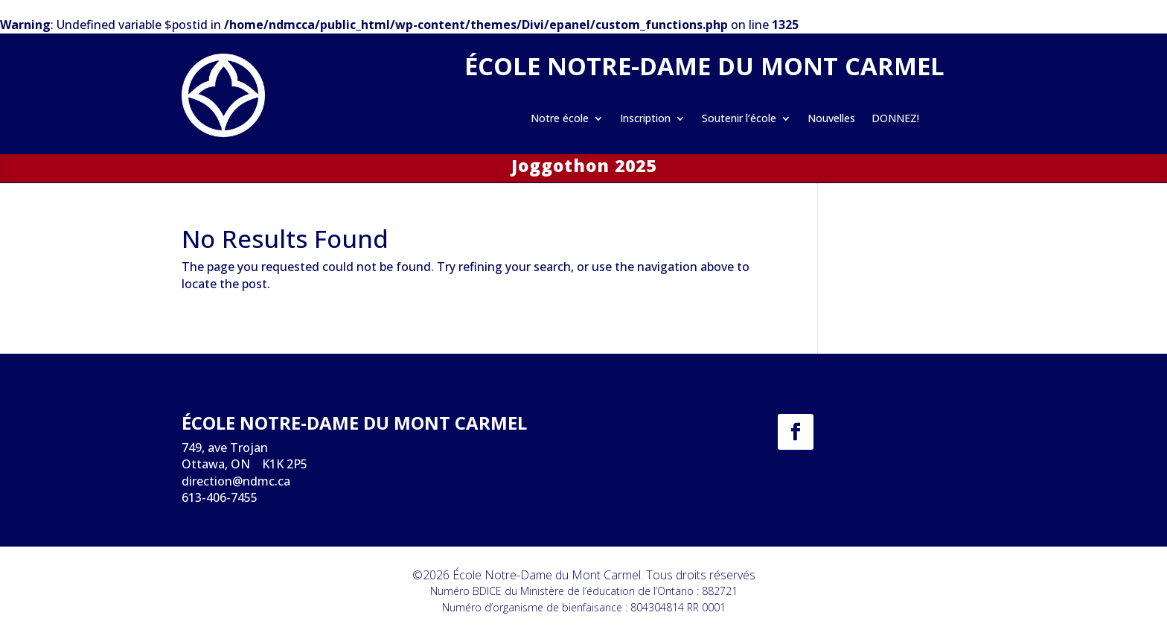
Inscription (645, 119)
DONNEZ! (895, 119)
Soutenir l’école (739, 119)
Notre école (560, 119)
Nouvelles (831, 119)
